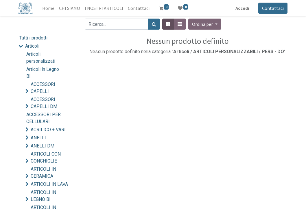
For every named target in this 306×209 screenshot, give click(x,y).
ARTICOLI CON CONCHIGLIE (46, 157)
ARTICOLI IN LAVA (49, 184)
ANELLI (38, 137)
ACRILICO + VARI (48, 129)
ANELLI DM (42, 146)
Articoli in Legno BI (42, 72)
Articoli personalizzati (40, 57)
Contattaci (273, 8)
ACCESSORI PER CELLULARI (43, 118)
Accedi (242, 8)
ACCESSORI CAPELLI (43, 88)
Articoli (32, 46)
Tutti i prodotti (33, 38)
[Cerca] (154, 24)
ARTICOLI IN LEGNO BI (43, 196)
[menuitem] (48, 8)
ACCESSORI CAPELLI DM (44, 103)
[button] (204, 24)
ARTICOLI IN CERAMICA (43, 172)
